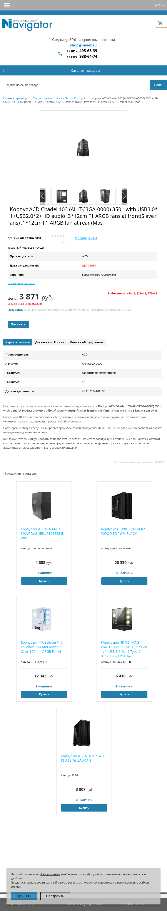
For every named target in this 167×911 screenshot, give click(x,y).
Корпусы (80, 98)
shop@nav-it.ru (83, 45)
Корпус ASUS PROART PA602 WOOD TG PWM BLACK (123, 531)
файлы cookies (50, 874)
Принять (24, 896)
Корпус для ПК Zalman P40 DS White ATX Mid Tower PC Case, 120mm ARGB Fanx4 (42, 647)
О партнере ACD (86, 238)
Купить (44, 581)
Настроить (55, 896)
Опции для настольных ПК (50, 98)
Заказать (18, 324)
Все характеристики (21, 283)
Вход (162, 5)
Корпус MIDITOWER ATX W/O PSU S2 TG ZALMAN (83, 758)
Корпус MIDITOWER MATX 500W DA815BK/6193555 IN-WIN (43, 533)
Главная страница (15, 98)
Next (124, 196)
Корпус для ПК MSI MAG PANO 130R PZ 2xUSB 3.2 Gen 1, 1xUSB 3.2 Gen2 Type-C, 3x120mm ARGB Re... (124, 649)
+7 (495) (82, 57)
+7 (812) (82, 51)
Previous (42, 196)
